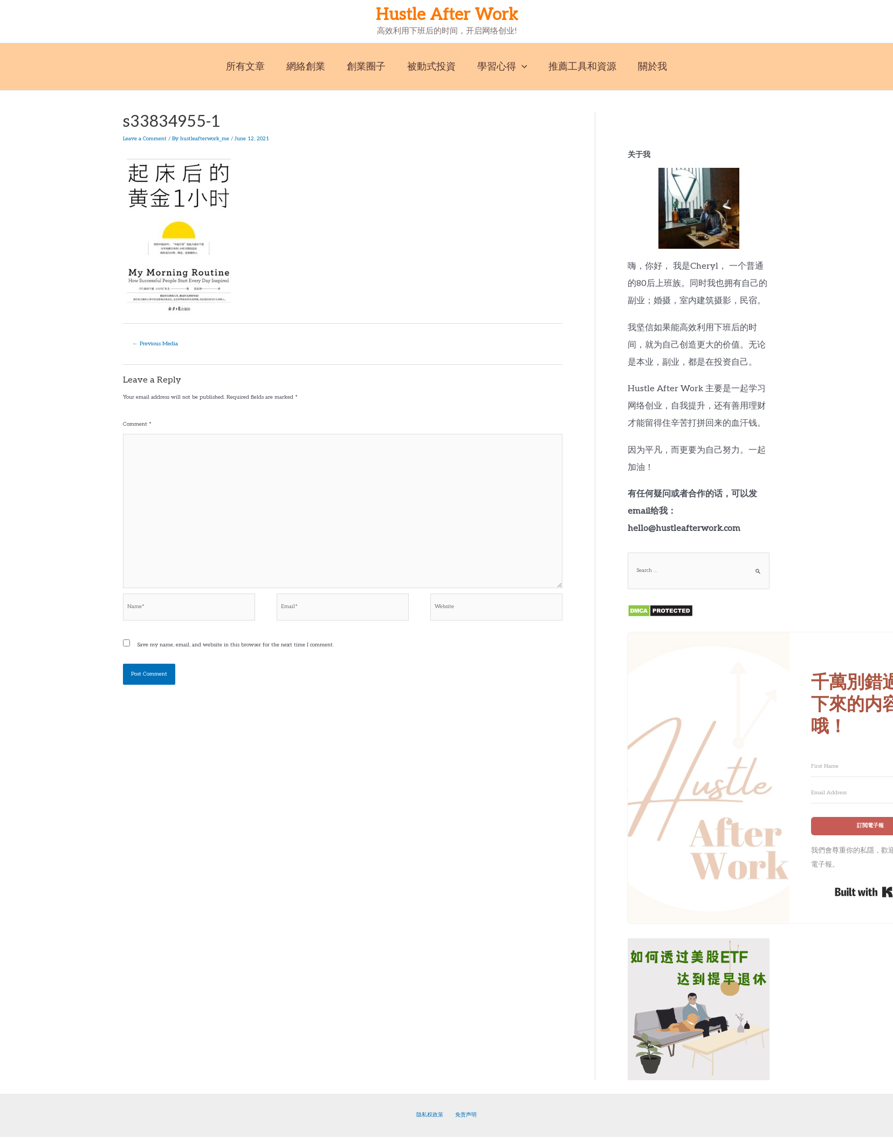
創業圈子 (368, 66)
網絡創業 (310, 66)
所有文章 (251, 66)
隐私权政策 (433, 1116)
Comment (137, 423)
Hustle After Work (447, 15)
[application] (519, 66)
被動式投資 (431, 66)
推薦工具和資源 (578, 66)
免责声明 (462, 1116)
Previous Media (156, 343)
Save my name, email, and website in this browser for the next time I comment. (235, 651)
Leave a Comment (145, 138)
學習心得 (500, 66)
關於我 (646, 66)
